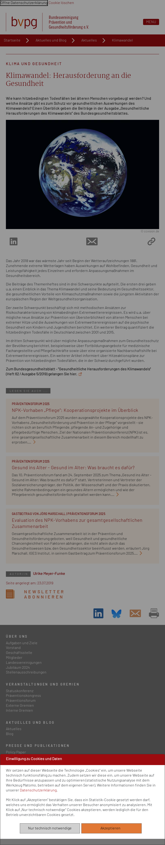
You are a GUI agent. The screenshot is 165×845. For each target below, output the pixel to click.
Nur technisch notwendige (50, 828)
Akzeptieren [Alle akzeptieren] (111, 828)
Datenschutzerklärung (38, 790)
